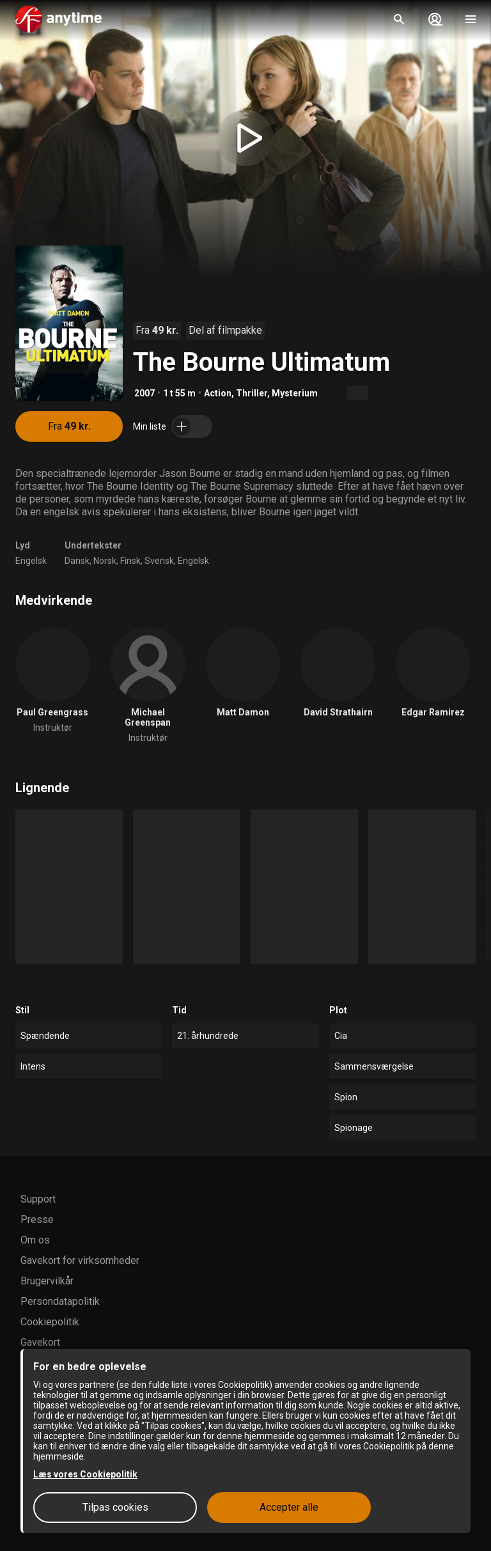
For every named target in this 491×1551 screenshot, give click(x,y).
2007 (144, 393)
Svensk (159, 561)
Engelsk (31, 561)
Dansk (77, 561)
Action (217, 393)
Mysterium (295, 393)
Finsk (130, 561)
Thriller (251, 393)
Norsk (104, 561)
